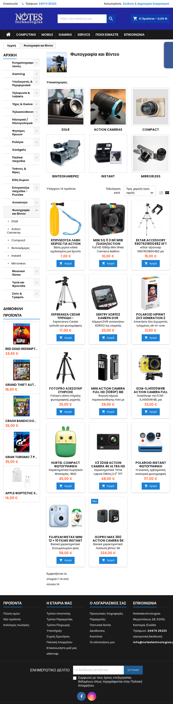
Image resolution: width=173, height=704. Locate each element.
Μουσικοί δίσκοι (18, 273)
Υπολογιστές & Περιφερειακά (22, 83)
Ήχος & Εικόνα (22, 104)
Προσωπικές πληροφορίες (106, 613)
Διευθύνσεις (97, 631)
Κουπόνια (96, 636)
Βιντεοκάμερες (20, 248)
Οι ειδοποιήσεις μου (102, 642)
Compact (18, 240)
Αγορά (65, 263)
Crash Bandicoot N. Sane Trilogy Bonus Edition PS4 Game (21, 421)
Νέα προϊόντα (12, 619)
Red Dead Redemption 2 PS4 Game (21, 349)
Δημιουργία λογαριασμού (153, 4)
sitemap (52, 654)
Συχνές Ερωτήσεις (58, 636)
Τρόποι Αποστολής (59, 613)
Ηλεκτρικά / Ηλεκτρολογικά (22, 121)
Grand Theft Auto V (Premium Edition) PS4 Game (21, 384)
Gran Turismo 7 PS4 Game (21, 457)
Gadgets (19, 150)
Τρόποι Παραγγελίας (60, 619)
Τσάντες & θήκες (19, 170)
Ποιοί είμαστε (107, 34)
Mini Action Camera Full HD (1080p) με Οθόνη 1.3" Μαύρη (108, 392)
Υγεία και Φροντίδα (18, 284)
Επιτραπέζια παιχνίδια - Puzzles (20, 191)
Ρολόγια (17, 142)
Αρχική (10, 55)
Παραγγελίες (98, 619)
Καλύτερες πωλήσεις (16, 625)
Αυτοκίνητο (20, 202)
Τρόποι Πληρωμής (58, 625)
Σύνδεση (128, 4)
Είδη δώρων (20, 180)
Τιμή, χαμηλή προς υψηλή (140, 191)
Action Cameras (14, 231)
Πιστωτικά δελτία (100, 625)
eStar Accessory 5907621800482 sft (151, 242)
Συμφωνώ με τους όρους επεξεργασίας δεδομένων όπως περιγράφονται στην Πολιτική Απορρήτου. (110, 681)
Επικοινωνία (10, 4)
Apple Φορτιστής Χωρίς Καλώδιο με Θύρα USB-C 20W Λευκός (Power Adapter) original (21, 493)
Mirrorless (18, 263)
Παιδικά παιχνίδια (18, 159)
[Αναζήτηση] (86, 18)
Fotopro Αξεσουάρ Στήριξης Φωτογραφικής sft (65, 392)
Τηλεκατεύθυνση (23, 112)
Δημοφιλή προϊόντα (13, 312)
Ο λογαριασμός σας (108, 603)
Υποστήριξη (54, 631)
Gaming (65, 34)
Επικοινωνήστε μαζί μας (62, 648)
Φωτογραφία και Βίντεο (21, 212)
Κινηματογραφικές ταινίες (24, 64)
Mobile (47, 34)
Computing (26, 34)
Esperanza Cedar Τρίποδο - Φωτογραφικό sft (65, 318)
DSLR (14, 221)
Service (83, 34)
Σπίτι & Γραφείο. (18, 295)
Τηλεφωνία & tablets (21, 94)
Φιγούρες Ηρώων (18, 132)
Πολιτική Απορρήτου (59, 642)
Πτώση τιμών (11, 613)
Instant (16, 256)
